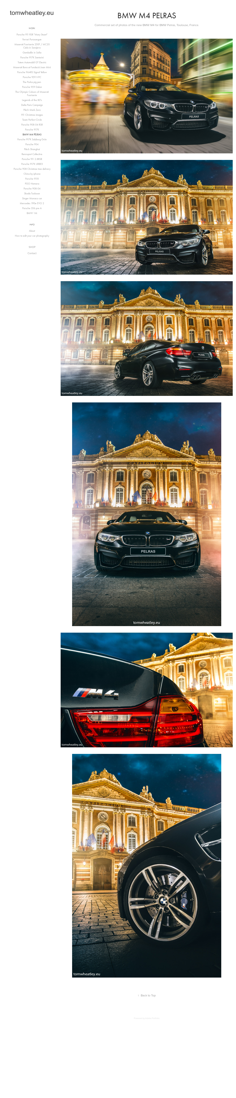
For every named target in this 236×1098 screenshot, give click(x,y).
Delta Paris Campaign (32, 105)
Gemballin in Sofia (32, 52)
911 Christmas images (32, 114)
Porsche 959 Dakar (32, 86)
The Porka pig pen (32, 82)
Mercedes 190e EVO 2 (32, 203)
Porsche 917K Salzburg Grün (32, 139)
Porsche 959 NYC (32, 77)
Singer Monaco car (32, 198)
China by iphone (32, 173)
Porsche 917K (32, 129)
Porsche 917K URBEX (32, 163)
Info (32, 224)
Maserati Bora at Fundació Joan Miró (32, 67)
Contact (32, 253)
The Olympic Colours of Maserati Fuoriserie (32, 93)
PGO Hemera (32, 183)
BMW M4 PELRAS (32, 134)
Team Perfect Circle (32, 119)
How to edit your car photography (32, 235)
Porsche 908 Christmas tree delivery (32, 168)
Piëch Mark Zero (32, 109)
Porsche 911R (32, 178)
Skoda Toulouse (32, 193)
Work (32, 28)
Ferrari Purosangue (31, 39)
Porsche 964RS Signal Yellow (32, 72)
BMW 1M (32, 213)
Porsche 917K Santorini (32, 57)
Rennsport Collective (32, 154)
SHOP (32, 247)
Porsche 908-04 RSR (32, 124)
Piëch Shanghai (32, 149)
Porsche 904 (32, 144)
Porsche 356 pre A (32, 208)
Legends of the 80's (32, 100)
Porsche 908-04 (32, 188)
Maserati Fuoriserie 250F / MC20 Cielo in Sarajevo (32, 46)
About (32, 230)
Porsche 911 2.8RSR (32, 159)
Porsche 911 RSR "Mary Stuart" (32, 34)
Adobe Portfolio (152, 1018)
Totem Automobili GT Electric (32, 62)
